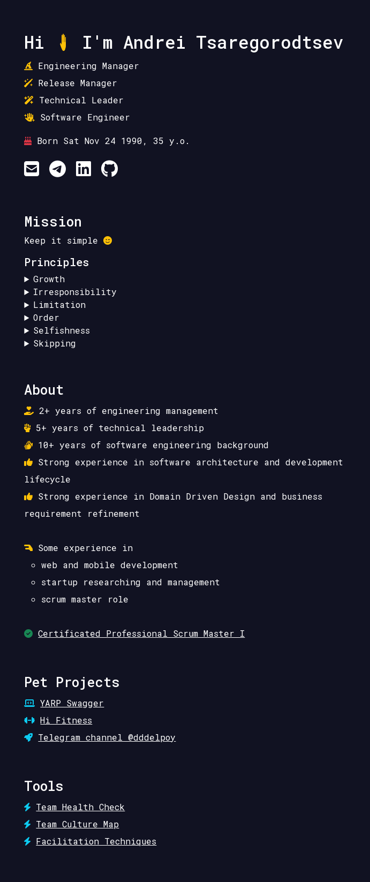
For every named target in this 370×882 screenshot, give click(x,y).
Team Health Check (80, 806)
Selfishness (61, 330)
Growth (49, 278)
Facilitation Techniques (96, 841)
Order (46, 317)
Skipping (54, 343)
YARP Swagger (72, 702)
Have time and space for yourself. (184, 330)
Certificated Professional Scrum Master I (141, 633)
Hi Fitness (66, 720)
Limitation (59, 304)
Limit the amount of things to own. (184, 304)
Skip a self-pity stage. (184, 343)
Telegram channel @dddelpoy (107, 737)
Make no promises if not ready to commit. (184, 291)
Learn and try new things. (184, 279)
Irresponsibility (75, 291)
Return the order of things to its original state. (184, 317)
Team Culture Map (77, 824)
